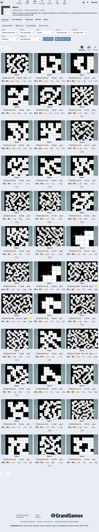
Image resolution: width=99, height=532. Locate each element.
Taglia (3, 30)
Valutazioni (23, 36)
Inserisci (94, 2)
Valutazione (29, 19)
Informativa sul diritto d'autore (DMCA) (67, 522)
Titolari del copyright (22, 515)
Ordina (3, 36)
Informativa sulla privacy (27, 522)
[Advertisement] (49, 493)
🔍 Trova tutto (48, 39)
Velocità (58, 30)
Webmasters (20, 517)
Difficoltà (75, 30)
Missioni (38, 19)
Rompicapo (5, 19)
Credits (37, 515)
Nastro (46, 19)
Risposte (38, 517)
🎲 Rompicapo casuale (63, 39)
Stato (38, 30)
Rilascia (22, 30)
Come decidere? (16, 19)
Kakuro (17, 75)
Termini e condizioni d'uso (45, 522)
